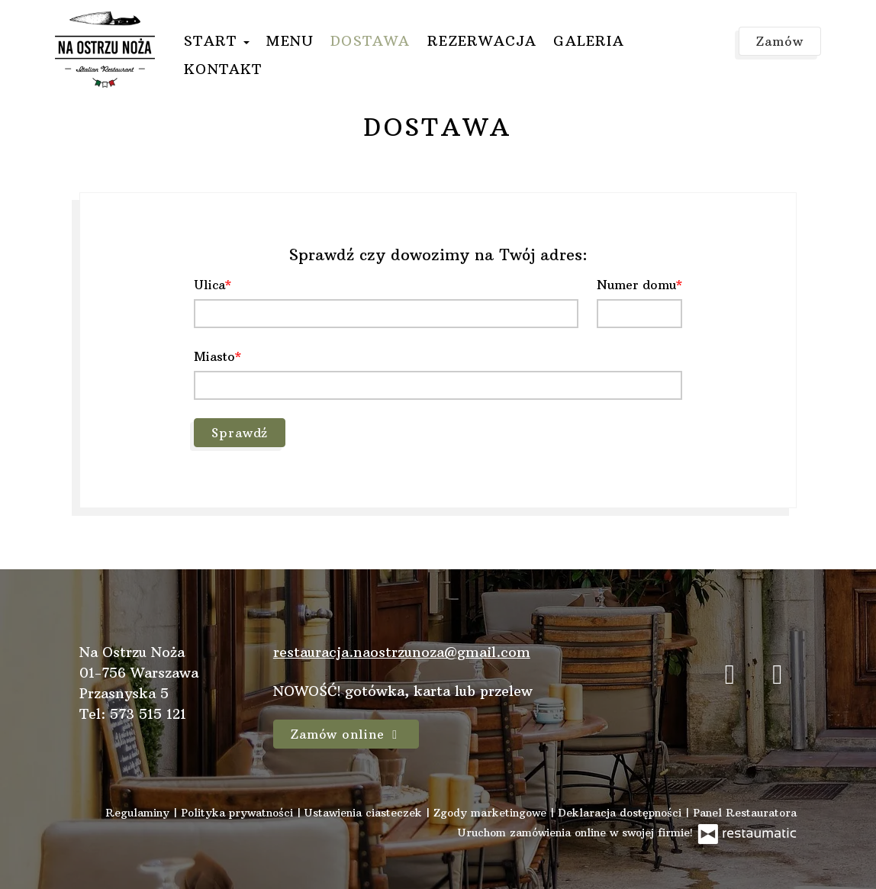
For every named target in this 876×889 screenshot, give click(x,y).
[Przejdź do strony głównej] (105, 49)
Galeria (588, 41)
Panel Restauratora (745, 813)
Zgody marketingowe (491, 813)
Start (217, 41)
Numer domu (636, 284)
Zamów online (346, 734)
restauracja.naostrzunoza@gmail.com (401, 652)
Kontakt (223, 69)
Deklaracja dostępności (621, 813)
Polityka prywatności (239, 813)
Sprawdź (239, 432)
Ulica (209, 284)
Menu (290, 41)
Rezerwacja (482, 41)
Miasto (214, 356)
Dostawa (370, 41)
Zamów (780, 41)
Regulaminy (139, 813)
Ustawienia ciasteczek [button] (365, 813)
